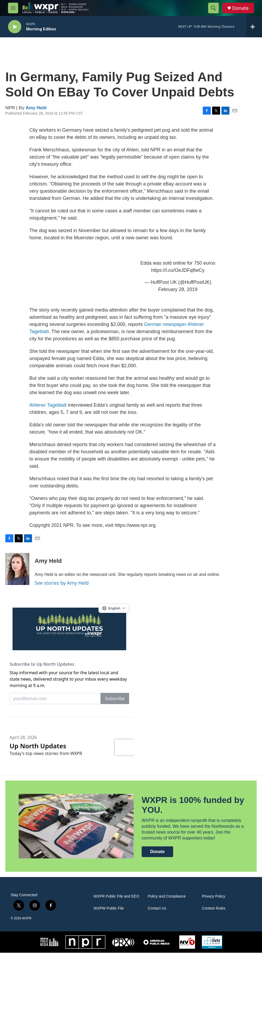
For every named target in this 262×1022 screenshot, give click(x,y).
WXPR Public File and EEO (116, 966)
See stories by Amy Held (62, 588)
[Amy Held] (17, 574)
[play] (14, 27)
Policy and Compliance (167, 966)
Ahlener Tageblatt (48, 410)
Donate (240, 8)
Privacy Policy (213, 966)
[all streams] (254, 26)
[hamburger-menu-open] (13, 8)
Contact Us (157, 978)
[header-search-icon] (213, 8)
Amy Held (36, 113)
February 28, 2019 (177, 294)
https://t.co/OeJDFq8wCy (177, 275)
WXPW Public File (109, 978)
